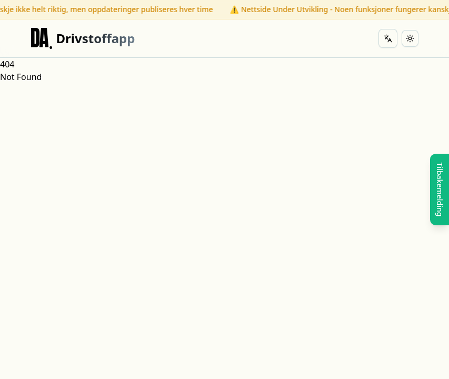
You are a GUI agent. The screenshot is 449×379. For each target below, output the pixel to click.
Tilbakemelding (440, 190)
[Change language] (387, 38)
